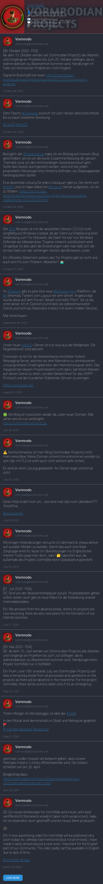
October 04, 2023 (13, 131)
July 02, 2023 (11, 566)
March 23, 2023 (12, 867)
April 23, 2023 (11, 790)
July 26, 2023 (11, 430)
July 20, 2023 (11, 479)
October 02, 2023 (13, 206)
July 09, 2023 (11, 520)
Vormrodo (35, 5)
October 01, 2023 (13, 269)
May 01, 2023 (11, 736)
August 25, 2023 (12, 392)
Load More (13, 877)
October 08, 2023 (13, 91)
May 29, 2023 (11, 691)
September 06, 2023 (15, 323)
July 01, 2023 (11, 624)
